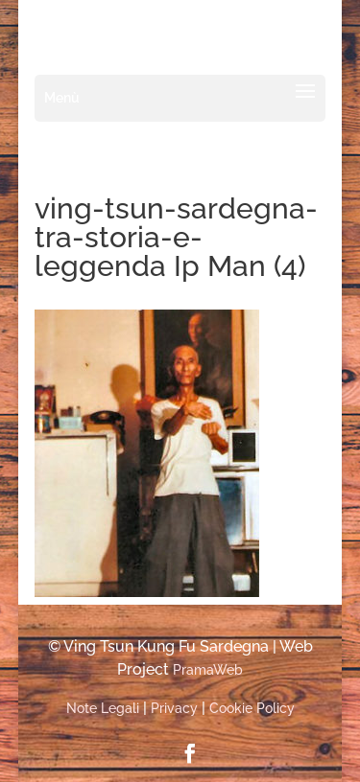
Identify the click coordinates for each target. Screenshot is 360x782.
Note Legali (102, 708)
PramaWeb (208, 670)
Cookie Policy (252, 708)
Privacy (174, 708)
